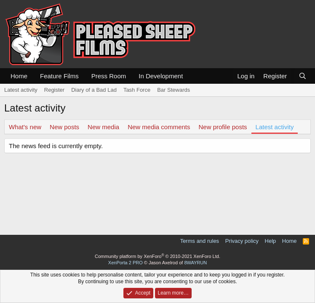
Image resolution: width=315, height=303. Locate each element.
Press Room (108, 76)
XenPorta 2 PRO (125, 262)
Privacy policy (242, 241)
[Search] (302, 76)
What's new (25, 126)
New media (103, 126)
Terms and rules (199, 241)
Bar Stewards (173, 90)
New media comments (159, 126)
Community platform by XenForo (157, 256)
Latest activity (20, 90)
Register (54, 90)
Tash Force (136, 90)
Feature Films (59, 76)
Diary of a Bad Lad (94, 90)
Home (19, 76)
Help (270, 241)
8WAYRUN (195, 262)
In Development (161, 76)
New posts (64, 126)
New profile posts (223, 126)
